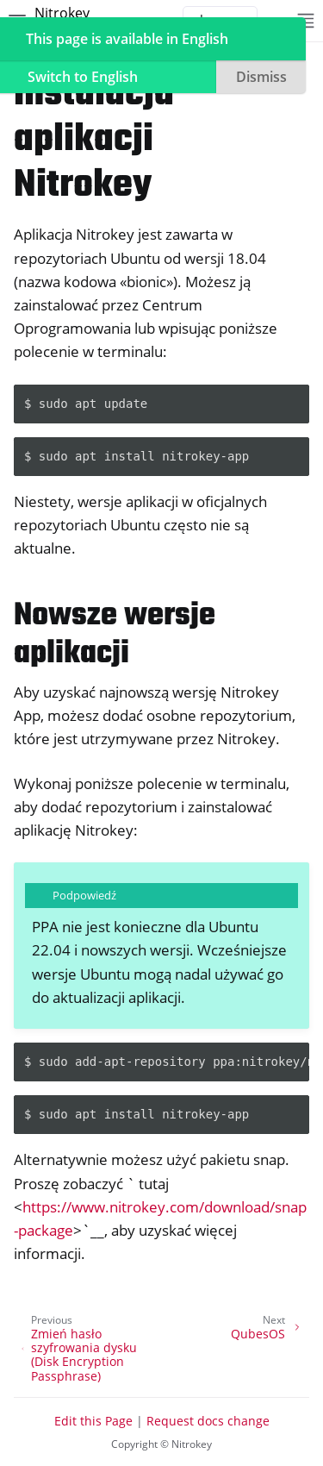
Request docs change (208, 1421)
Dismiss (261, 76)
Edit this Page (93, 1421)
